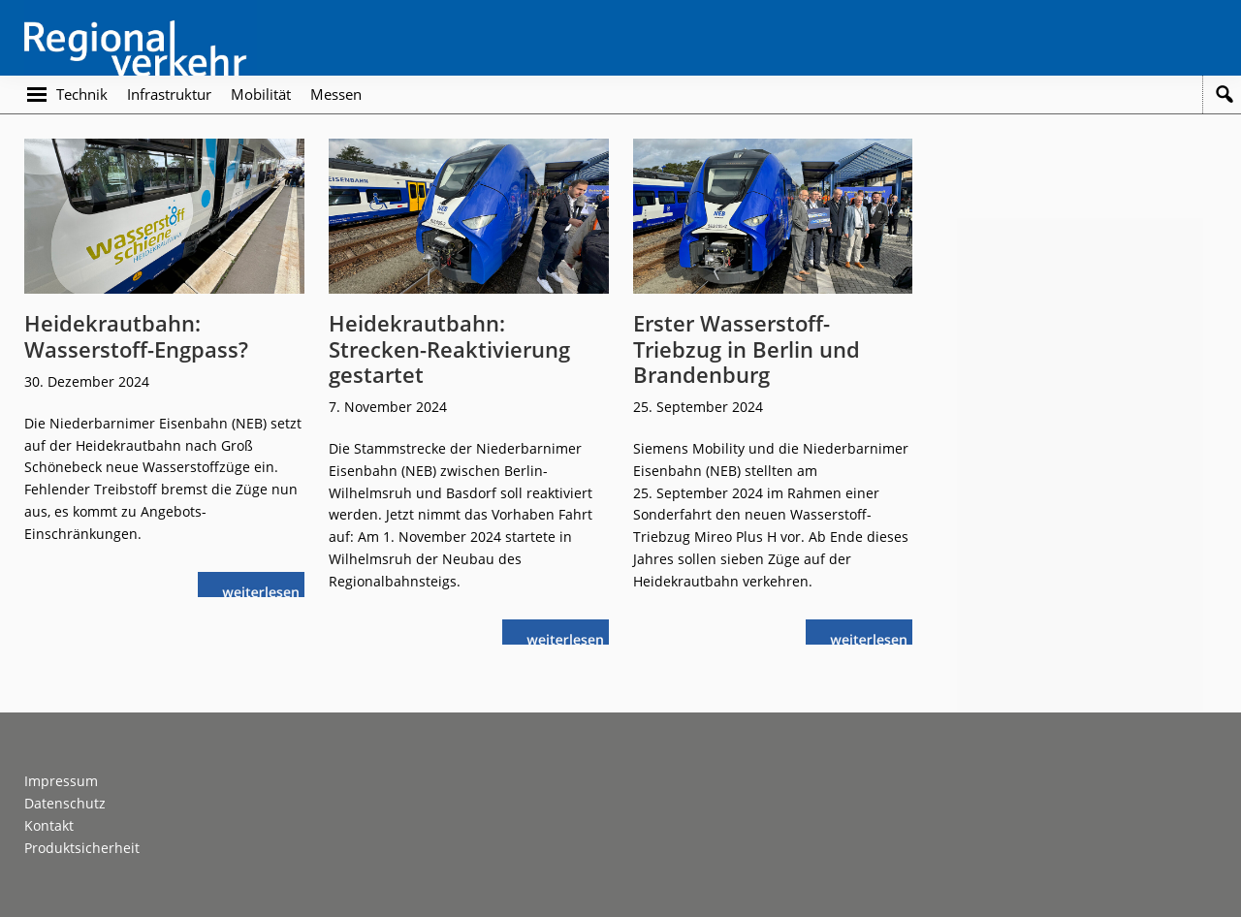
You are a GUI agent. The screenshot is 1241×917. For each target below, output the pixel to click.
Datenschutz (65, 803)
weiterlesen (265, 590)
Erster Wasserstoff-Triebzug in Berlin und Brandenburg (746, 348)
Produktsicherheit (82, 847)
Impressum (61, 781)
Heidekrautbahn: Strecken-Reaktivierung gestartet (449, 348)
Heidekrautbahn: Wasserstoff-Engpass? (136, 335)
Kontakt (49, 825)
